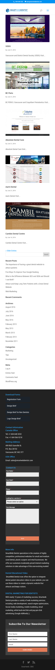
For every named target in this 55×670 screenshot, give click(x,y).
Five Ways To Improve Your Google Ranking (22, 272)
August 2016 (10, 307)
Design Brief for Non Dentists (18, 412)
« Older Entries (11, 251)
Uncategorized (11, 359)
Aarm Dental (11, 187)
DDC (32, 666)
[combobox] (22, 502)
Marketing (9, 351)
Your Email (10, 480)
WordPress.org (11, 381)
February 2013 (11, 337)
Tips (7, 355)
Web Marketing (11, 291)
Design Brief (11, 406)
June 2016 (10, 315)
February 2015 (11, 324)
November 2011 (12, 341)
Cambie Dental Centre (15, 234)
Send (22, 538)
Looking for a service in (14, 498)
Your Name (10, 471)
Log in (8, 368)
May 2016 (9, 320)
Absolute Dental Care (15, 140)
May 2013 (9, 328)
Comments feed (12, 377)
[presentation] (22, 530)
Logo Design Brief (14, 418)
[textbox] (20, 502)
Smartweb (25, 666)
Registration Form (14, 399)
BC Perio (9, 93)
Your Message (10, 507)
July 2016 (9, 311)
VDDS (8, 46)
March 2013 (10, 333)
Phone (8, 489)
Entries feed (10, 373)
